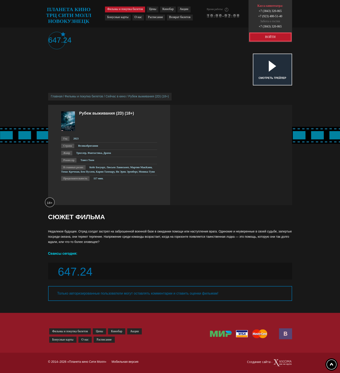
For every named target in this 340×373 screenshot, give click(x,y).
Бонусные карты (118, 17)
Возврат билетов (179, 17)
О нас (138, 17)
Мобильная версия (125, 361)
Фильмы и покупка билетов (125, 9)
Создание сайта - (269, 362)
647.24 (57, 40)
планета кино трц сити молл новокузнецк (68, 15)
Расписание (155, 17)
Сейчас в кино (116, 96)
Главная (57, 96)
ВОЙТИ (270, 37)
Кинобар (168, 9)
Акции (184, 9)
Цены (152, 9)
